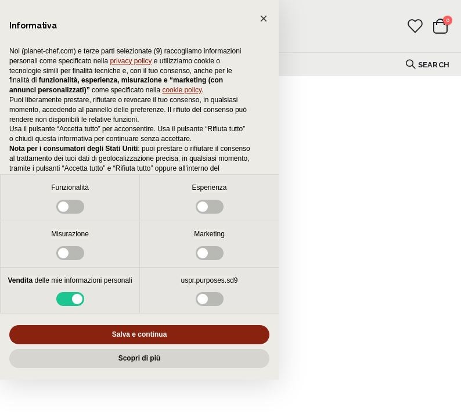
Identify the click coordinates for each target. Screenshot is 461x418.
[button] (263, 18)
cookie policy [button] (181, 90)
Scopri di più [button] (139, 358)
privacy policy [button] (131, 61)
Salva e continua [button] (139, 334)
